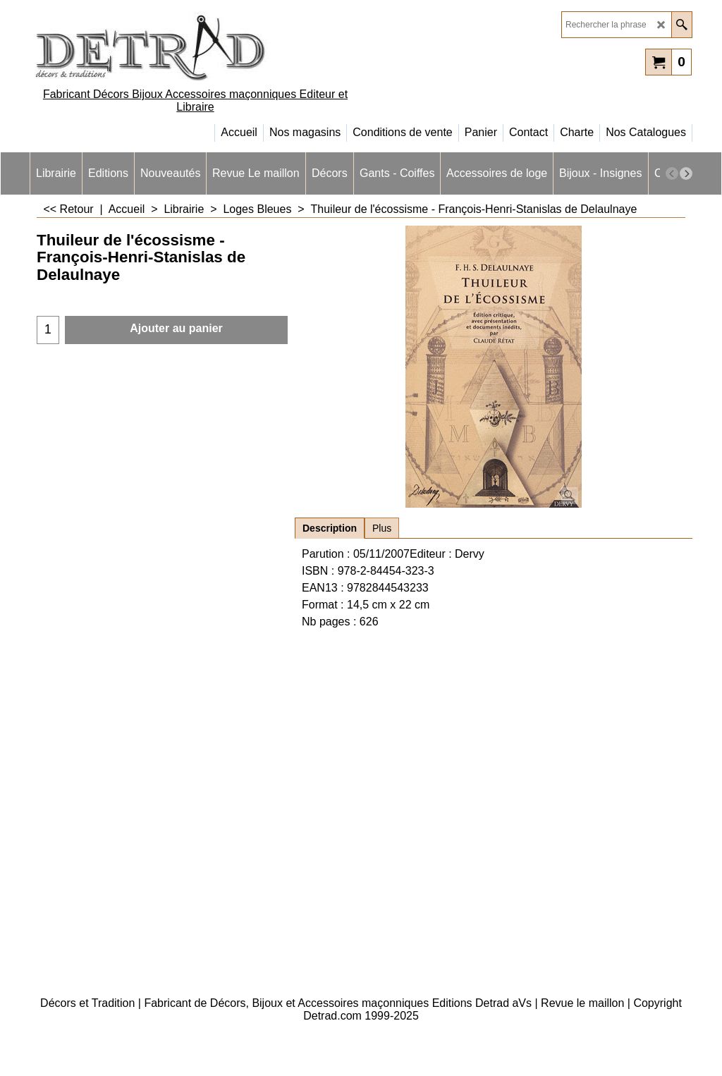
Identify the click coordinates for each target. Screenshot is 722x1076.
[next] (686, 173)
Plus (381, 528)
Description (329, 528)
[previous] (672, 173)
